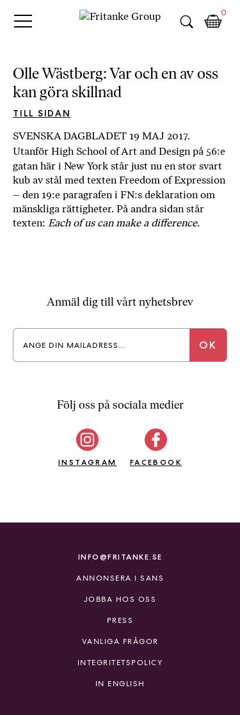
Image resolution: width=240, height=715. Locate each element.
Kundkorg (213, 22)
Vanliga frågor (120, 641)
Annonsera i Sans (120, 578)
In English (120, 684)
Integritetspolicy (120, 662)
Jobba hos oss (120, 599)
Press (120, 620)
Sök (186, 22)
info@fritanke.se (120, 557)
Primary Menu (23, 20)
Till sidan (42, 113)
